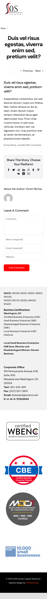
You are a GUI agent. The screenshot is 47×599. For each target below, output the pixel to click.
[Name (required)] (23, 239)
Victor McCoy (11, 145)
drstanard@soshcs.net (25, 395)
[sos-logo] (13, 3)
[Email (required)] (23, 248)
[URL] (23, 257)
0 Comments (36, 145)
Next (38, 70)
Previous (28, 70)
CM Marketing (32, 582)
